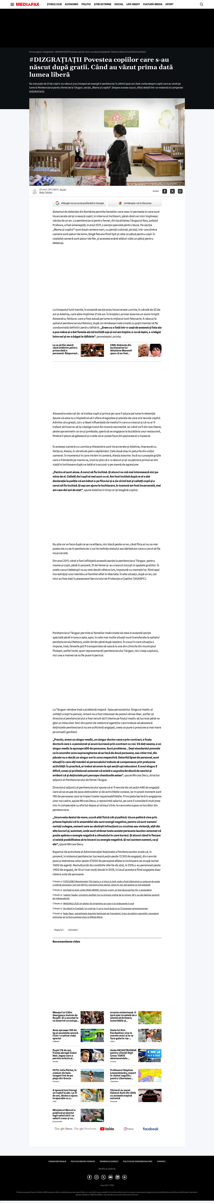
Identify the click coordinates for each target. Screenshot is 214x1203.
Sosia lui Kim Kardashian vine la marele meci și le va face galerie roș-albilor (121, 1034)
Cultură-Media (152, 4)
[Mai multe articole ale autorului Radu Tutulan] (35, 191)
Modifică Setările (107, 1169)
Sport (169, 4)
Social (118, 4)
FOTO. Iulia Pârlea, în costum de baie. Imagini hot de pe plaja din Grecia (65, 1074)
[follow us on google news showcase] (85, 1129)
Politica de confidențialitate (137, 1161)
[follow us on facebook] (151, 1129)
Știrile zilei (54, 4)
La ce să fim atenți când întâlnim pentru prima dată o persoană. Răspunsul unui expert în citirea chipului (65, 349)
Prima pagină (35, 52)
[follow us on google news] (63, 1129)
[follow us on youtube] (107, 1129)
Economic (71, 4)
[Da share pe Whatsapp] (180, 191)
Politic (86, 4)
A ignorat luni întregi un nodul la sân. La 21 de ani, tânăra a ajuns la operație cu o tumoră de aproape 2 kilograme (65, 1094)
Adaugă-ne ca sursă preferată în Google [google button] (79, 203)
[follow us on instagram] (129, 1129)
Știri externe (102, 4)
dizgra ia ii (58, 930)
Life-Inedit (133, 4)
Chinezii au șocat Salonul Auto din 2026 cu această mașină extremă (123, 1094)
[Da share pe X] (172, 191)
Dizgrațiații (48, 52)
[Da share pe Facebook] (164, 191)
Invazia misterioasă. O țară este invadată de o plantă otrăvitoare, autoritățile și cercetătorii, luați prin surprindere (123, 1016)
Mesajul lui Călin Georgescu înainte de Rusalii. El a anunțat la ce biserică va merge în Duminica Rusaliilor (66, 1016)
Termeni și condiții (109, 1161)
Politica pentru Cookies (83, 1161)
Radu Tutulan (45, 192)
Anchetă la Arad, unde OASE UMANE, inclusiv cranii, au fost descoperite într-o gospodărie (107, 890)
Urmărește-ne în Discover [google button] (135, 203)
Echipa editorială (57, 1161)
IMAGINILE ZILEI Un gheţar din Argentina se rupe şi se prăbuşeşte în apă (98, 903)
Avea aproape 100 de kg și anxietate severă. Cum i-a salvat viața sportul (66, 1034)
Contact (161, 1161)
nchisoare (73, 930)
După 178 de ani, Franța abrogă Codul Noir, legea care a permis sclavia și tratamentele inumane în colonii (65, 1054)
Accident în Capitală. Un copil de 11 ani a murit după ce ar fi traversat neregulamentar (105, 908)
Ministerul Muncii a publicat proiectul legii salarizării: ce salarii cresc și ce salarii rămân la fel (64, 1114)
